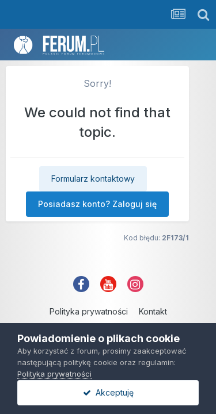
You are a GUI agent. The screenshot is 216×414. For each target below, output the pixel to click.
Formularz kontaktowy (93, 178)
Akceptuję (108, 392)
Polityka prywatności (89, 311)
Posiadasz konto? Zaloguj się (97, 204)
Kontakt (153, 311)
